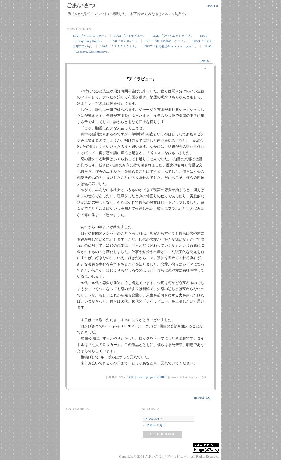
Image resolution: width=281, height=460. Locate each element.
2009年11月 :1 (156, 425)
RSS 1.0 (212, 6)
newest (204, 61)
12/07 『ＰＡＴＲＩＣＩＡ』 (119, 46)
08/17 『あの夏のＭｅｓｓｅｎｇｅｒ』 (171, 46)
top (208, 397)
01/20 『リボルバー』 (124, 41)
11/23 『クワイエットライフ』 (173, 35)
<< (146, 418)
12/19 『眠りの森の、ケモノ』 (165, 41)
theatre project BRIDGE (152, 377)
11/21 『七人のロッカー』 (90, 35)
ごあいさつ (80, 5)
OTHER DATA (162, 434)
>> (162, 418)
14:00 (131, 377)
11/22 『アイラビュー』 (130, 35)
